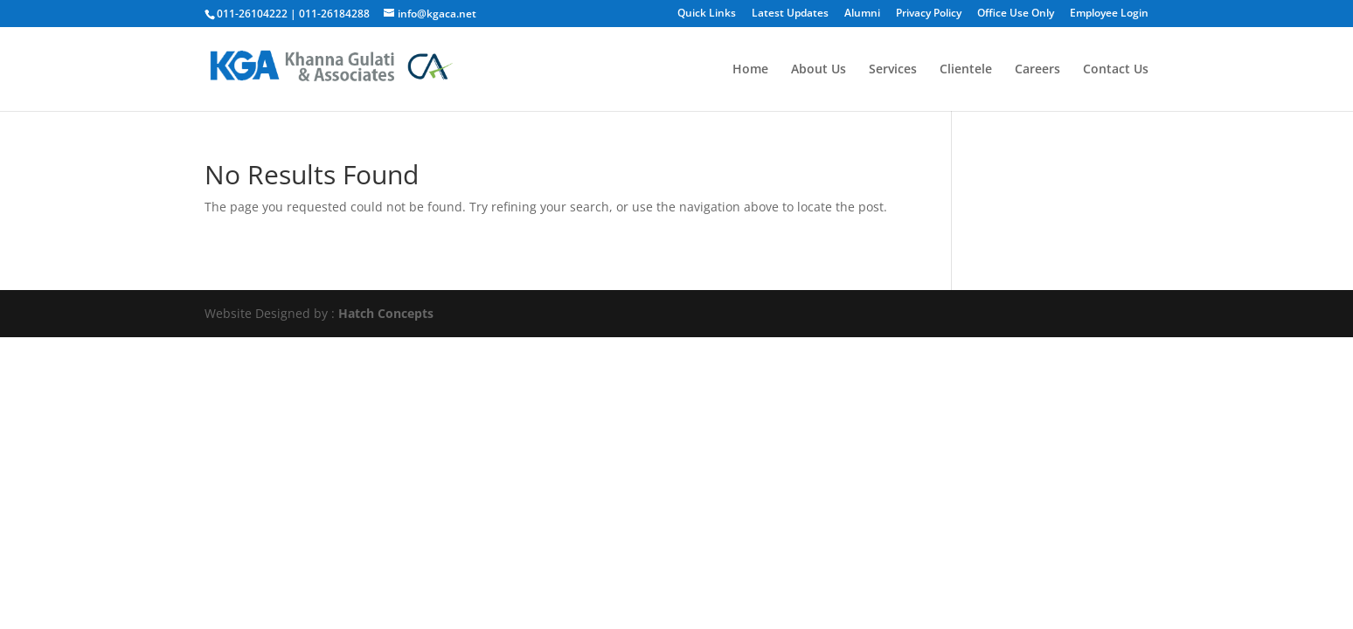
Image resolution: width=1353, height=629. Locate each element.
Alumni (862, 14)
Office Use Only (1015, 14)
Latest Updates (790, 14)
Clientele (966, 70)
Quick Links (706, 14)
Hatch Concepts (386, 313)
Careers (1037, 70)
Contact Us (1115, 70)
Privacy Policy (928, 14)
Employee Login (1109, 14)
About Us (818, 70)
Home (750, 70)
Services (893, 70)
